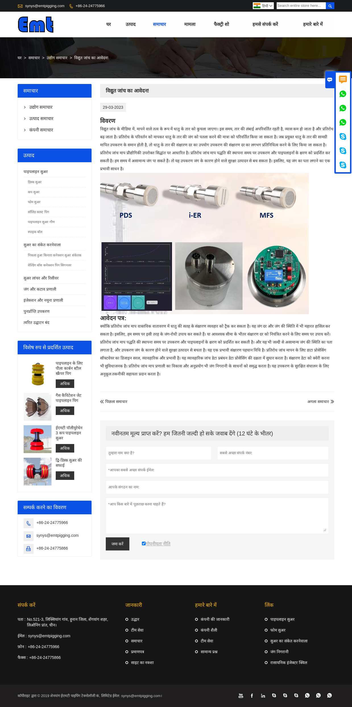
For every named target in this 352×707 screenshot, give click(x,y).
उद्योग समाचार (57, 58)
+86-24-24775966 (90, 6)
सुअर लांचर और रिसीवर (41, 278)
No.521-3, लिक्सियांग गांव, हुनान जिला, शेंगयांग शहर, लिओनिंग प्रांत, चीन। (67, 622)
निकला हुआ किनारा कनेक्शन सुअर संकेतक (54, 255)
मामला (189, 24)
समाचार (159, 24)
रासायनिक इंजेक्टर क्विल (288, 662)
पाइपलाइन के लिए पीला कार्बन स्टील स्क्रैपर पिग (69, 368)
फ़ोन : (22, 646)
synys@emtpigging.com (45, 6)
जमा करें (117, 544)
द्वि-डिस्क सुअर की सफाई (69, 463)
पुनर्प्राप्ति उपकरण (36, 311)
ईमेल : (22, 636)
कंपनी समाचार (41, 130)
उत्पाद (131, 24)
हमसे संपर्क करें (265, 24)
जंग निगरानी (279, 652)
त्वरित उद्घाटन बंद (36, 322)
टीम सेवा (137, 630)
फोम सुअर (34, 202)
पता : (22, 619)
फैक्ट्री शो (221, 24)
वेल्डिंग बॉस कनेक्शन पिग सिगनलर (49, 265)
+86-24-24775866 (52, 548)
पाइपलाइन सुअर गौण (41, 222)
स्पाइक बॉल (35, 232)
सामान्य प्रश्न (209, 652)
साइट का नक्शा (142, 662)
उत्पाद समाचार (41, 118)
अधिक (65, 383)
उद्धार (135, 619)
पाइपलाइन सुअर (36, 171)
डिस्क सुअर (35, 182)
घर (108, 24)
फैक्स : (23, 657)
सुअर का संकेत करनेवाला (42, 244)
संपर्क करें (26, 605)
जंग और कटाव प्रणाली (40, 289)
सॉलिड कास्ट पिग (38, 212)
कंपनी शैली (209, 630)
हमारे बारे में (313, 24)
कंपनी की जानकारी (215, 619)
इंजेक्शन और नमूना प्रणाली (43, 300)
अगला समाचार (318, 401)
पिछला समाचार (114, 401)
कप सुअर (34, 192)
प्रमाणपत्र (137, 652)
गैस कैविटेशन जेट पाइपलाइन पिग (68, 398)
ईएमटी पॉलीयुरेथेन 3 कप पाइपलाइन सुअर (69, 433)
